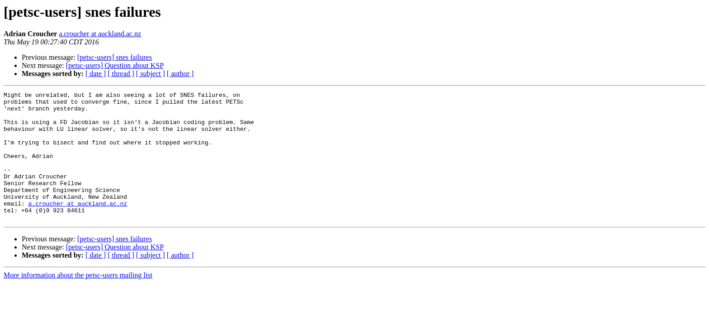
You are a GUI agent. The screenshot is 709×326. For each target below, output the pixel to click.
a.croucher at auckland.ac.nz (100, 34)
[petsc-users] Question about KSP (115, 65)
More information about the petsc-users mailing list (78, 301)
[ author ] (180, 73)
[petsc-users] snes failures (114, 57)
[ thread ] (121, 73)
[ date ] (95, 73)
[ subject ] (150, 73)
